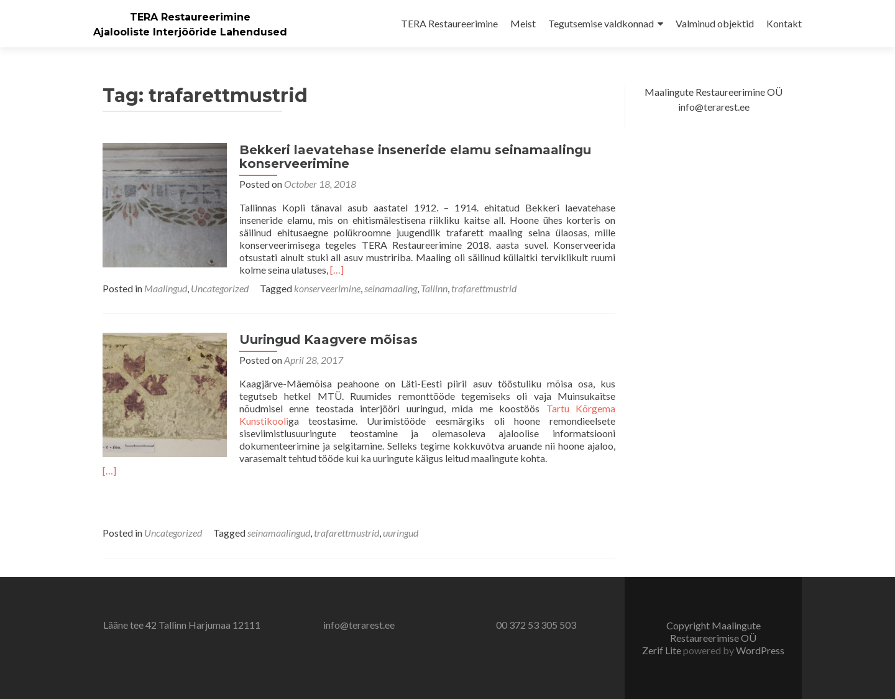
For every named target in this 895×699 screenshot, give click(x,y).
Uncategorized (220, 288)
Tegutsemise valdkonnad (601, 23)
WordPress (760, 650)
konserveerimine (327, 288)
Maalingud (165, 288)
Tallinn (434, 288)
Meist (523, 23)
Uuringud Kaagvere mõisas (328, 339)
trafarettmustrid (483, 288)
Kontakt (784, 23)
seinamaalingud (278, 533)
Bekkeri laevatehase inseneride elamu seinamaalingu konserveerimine (415, 156)
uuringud (400, 533)
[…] (337, 269)
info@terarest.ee (359, 625)
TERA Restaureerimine (190, 17)
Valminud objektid (715, 23)
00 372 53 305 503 (536, 625)
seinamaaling (390, 288)
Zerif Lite (662, 650)
